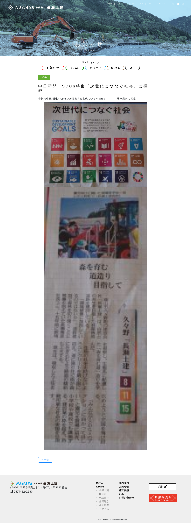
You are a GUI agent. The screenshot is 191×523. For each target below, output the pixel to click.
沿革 (137, 3)
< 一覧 (45, 459)
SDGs (74, 67)
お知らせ (107, 3)
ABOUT (96, 3)
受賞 (128, 3)
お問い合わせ (148, 3)
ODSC (115, 67)
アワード (95, 67)
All (132, 67)
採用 (160, 486)
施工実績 (119, 3)
